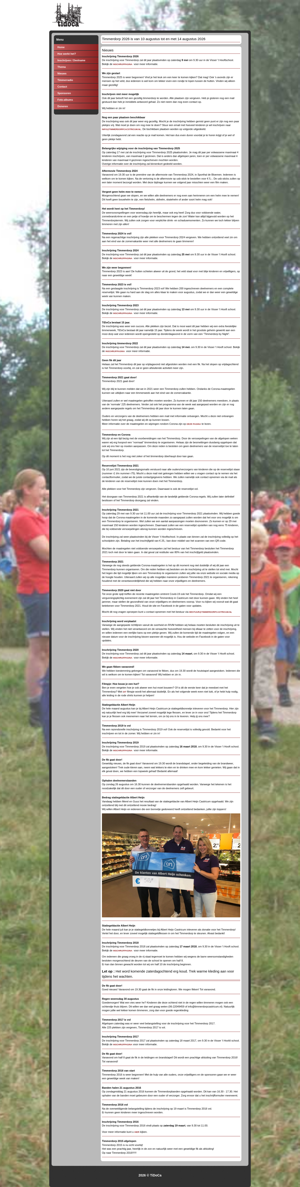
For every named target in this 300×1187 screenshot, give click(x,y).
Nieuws (62, 73)
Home (61, 47)
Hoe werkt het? (66, 53)
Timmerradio (65, 80)
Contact (62, 86)
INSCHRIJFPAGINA (122, 64)
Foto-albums (65, 99)
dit (124, 692)
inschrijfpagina (122, 1044)
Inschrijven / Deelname (71, 60)
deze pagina (194, 424)
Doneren (62, 106)
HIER (136, 1132)
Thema (61, 66)
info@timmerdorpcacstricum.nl (121, 129)
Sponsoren (64, 93)
